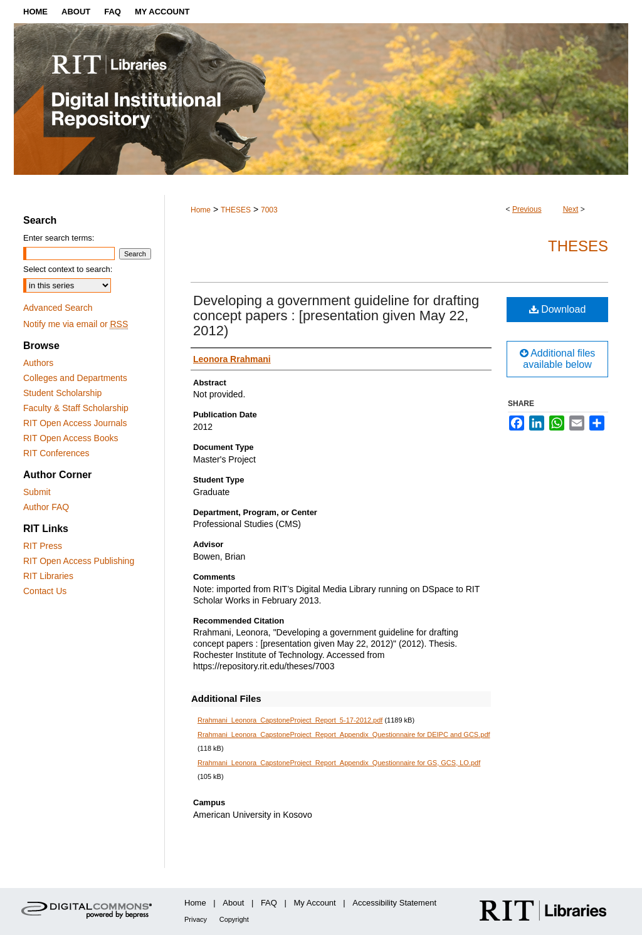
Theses (578, 246)
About (233, 902)
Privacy (195, 919)
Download (557, 309)
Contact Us (44, 591)
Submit (37, 492)
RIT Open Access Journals (75, 423)
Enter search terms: (58, 238)
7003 (269, 210)
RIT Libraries (48, 576)
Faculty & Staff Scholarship (76, 408)
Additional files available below (558, 359)
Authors (38, 363)
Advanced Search (58, 308)
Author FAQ (46, 507)
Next (571, 209)
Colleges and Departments (75, 378)
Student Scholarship (62, 393)
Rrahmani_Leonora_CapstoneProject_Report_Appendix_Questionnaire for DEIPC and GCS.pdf (343, 734)
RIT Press (42, 546)
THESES (236, 210)
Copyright (234, 919)
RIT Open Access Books (70, 438)
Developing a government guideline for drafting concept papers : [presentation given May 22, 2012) (336, 315)
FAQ (269, 902)
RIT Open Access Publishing (78, 561)
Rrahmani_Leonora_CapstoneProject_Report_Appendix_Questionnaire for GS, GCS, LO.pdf (338, 762)
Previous (527, 209)
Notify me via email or (75, 324)
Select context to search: (67, 269)
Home (201, 210)
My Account (315, 902)
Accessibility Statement (394, 902)
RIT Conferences (56, 453)
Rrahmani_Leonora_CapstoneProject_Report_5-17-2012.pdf (289, 720)
